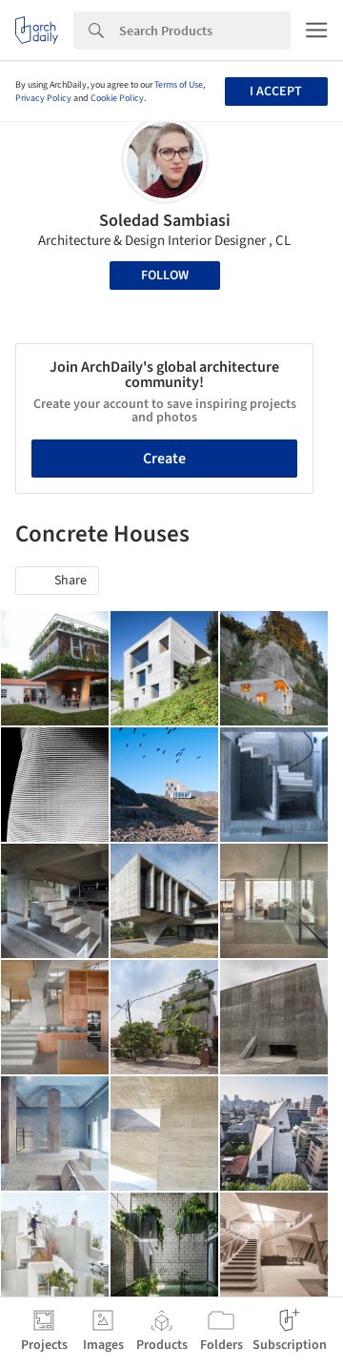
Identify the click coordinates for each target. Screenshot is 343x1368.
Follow (165, 275)
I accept (276, 91)
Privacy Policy (43, 98)
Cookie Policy (117, 98)
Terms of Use (178, 85)
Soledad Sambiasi (165, 221)
